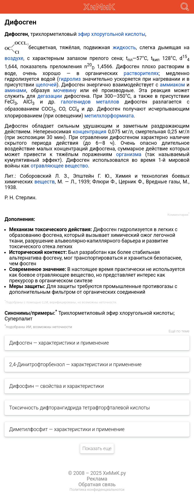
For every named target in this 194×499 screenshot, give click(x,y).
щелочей (46, 85)
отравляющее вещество (59, 166)
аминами (15, 90)
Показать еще (97, 448)
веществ (45, 182)
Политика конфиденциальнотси (97, 489)
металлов (107, 102)
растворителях (141, 73)
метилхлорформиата (109, 116)
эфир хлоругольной (101, 34)
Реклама (97, 479)
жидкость (124, 47)
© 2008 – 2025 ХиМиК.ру (97, 473)
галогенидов (76, 102)
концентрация (89, 131)
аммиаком (172, 85)
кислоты (135, 34)
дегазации (49, 96)
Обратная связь (97, 484)
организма (129, 154)
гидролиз (70, 79)
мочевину (64, 90)
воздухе (14, 58)
